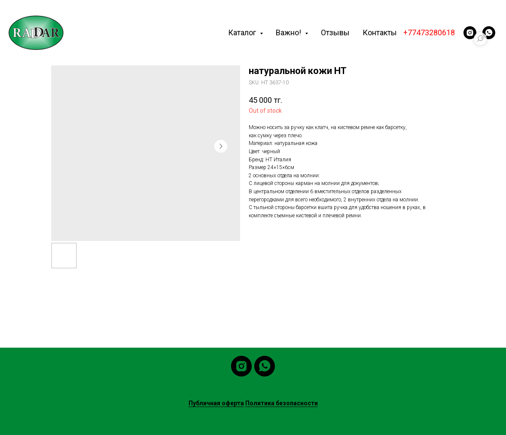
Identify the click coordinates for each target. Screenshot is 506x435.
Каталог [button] (243, 32)
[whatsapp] (488, 32)
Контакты (380, 32)
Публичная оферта (216, 403)
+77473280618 (429, 32)
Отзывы (335, 32)
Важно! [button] (289, 32)
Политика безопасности (281, 403)
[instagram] (469, 32)
